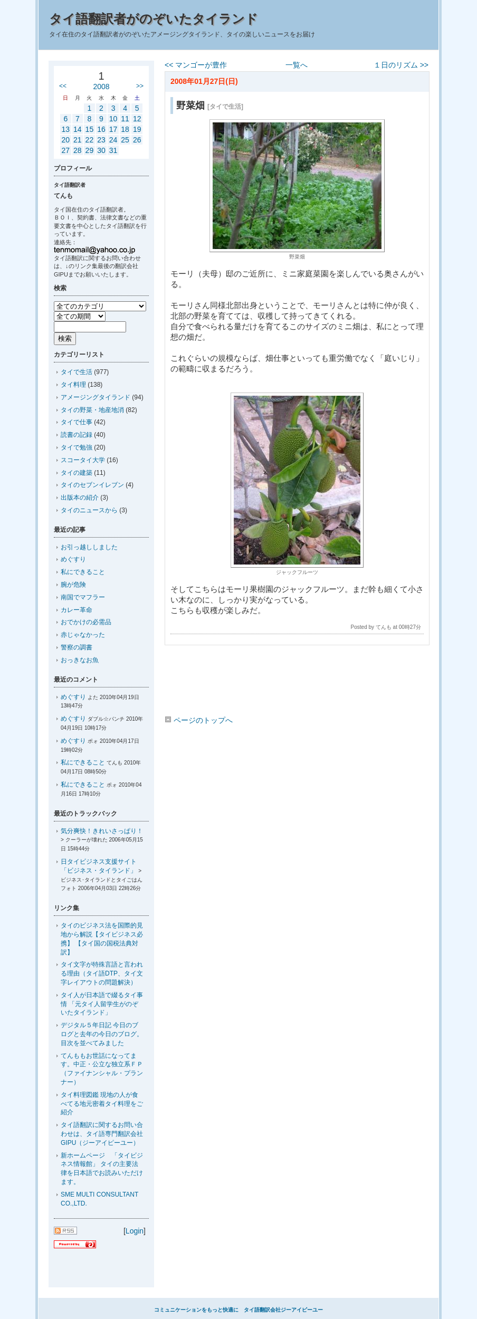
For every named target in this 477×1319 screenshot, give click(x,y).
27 (65, 150)
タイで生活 (76, 372)
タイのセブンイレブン (92, 485)
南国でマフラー (83, 597)
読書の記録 (76, 434)
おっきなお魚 (80, 660)
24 (113, 140)
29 (89, 150)
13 (65, 129)
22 (89, 140)
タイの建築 (76, 472)
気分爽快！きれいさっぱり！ (102, 831)
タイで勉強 (76, 447)
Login (135, 1231)
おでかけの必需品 (86, 622)
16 (101, 129)
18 (125, 129)
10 (113, 118)
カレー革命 (76, 610)
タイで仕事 (76, 422)
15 (89, 129)
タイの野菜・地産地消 (92, 410)
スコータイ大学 (83, 460)
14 (77, 129)
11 (125, 118)
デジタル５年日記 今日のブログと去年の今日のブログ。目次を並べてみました (102, 1034)
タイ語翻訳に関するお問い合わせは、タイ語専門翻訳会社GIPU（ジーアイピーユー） (102, 1133)
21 (77, 140)
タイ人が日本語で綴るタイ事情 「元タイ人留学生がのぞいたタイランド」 (102, 1004)
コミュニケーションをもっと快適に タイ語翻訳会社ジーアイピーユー (238, 1310)
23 (101, 140)
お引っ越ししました (89, 547)
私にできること (83, 572)
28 (77, 150)
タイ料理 (73, 384)
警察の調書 (76, 647)
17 (113, 129)
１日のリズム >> (401, 65)
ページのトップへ (199, 720)
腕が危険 (73, 584)
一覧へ (296, 65)
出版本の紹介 (80, 497)
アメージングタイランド (95, 397)
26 (137, 140)
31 (113, 150)
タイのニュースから (89, 510)
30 (101, 150)
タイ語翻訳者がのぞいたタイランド (153, 19)
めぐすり (73, 559)
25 (125, 140)
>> (140, 86)
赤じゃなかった (83, 634)
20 (65, 140)
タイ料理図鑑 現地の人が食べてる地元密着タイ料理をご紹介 (102, 1103)
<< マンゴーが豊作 (196, 65)
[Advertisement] (296, 682)
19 (137, 129)
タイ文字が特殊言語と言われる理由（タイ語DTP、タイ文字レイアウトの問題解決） (102, 973)
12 (137, 118)
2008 (101, 86)
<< (62, 86)
